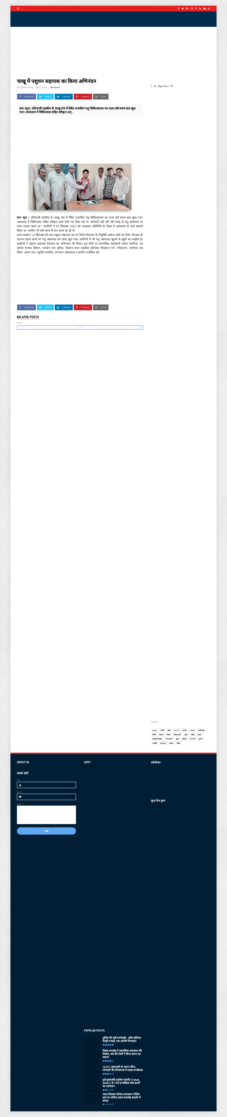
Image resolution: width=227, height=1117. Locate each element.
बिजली (184, 739)
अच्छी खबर (201, 730)
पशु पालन (163, 743)
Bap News (163, 86)
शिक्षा (169, 730)
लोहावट (171, 743)
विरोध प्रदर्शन (177, 735)
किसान (168, 735)
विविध (178, 743)
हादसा (199, 735)
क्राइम (186, 735)
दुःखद (177, 739)
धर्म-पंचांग (192, 739)
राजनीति (154, 743)
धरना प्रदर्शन (169, 739)
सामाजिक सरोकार (157, 739)
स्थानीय (184, 730)
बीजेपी (154, 735)
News (57, 87)
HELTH (176, 730)
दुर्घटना (201, 739)
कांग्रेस (192, 735)
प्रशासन (161, 735)
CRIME (192, 730)
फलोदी (162, 730)
